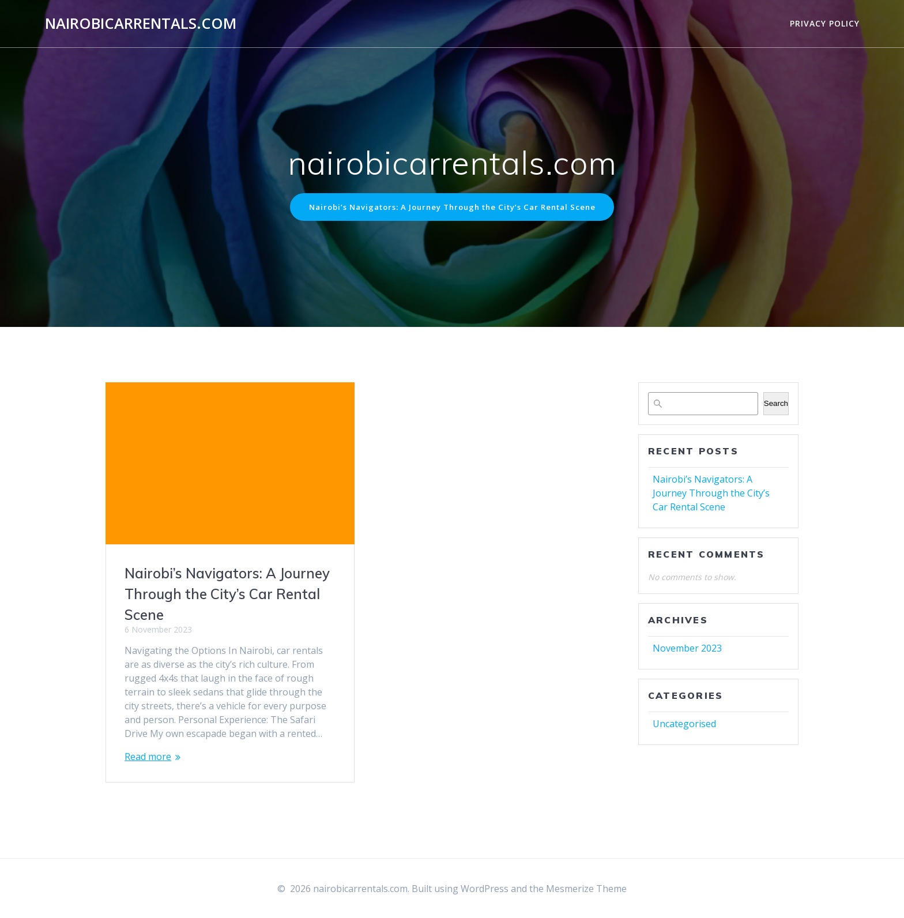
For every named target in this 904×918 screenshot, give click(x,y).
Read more (148, 757)
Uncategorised (684, 724)
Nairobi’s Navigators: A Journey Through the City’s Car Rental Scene (452, 207)
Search (776, 404)
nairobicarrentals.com (140, 23)
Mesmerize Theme (586, 888)
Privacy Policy (825, 23)
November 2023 (687, 648)
